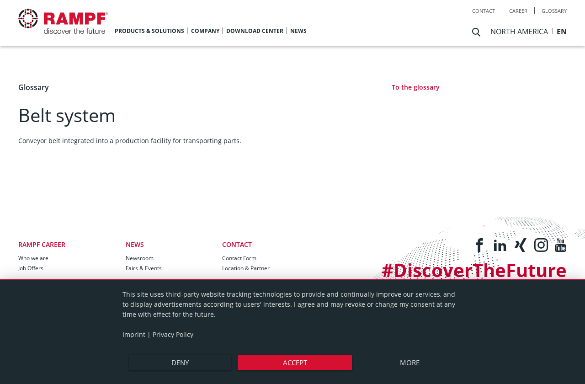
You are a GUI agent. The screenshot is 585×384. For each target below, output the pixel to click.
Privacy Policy (173, 334)
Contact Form (239, 258)
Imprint (133, 334)
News (135, 244)
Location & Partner (246, 268)
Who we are (33, 258)
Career (518, 10)
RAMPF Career (41, 244)
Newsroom (140, 258)
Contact (483, 10)
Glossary (554, 10)
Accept (295, 362)
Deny (180, 362)
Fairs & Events (144, 268)
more (410, 362)
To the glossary (416, 87)
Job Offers (30, 268)
